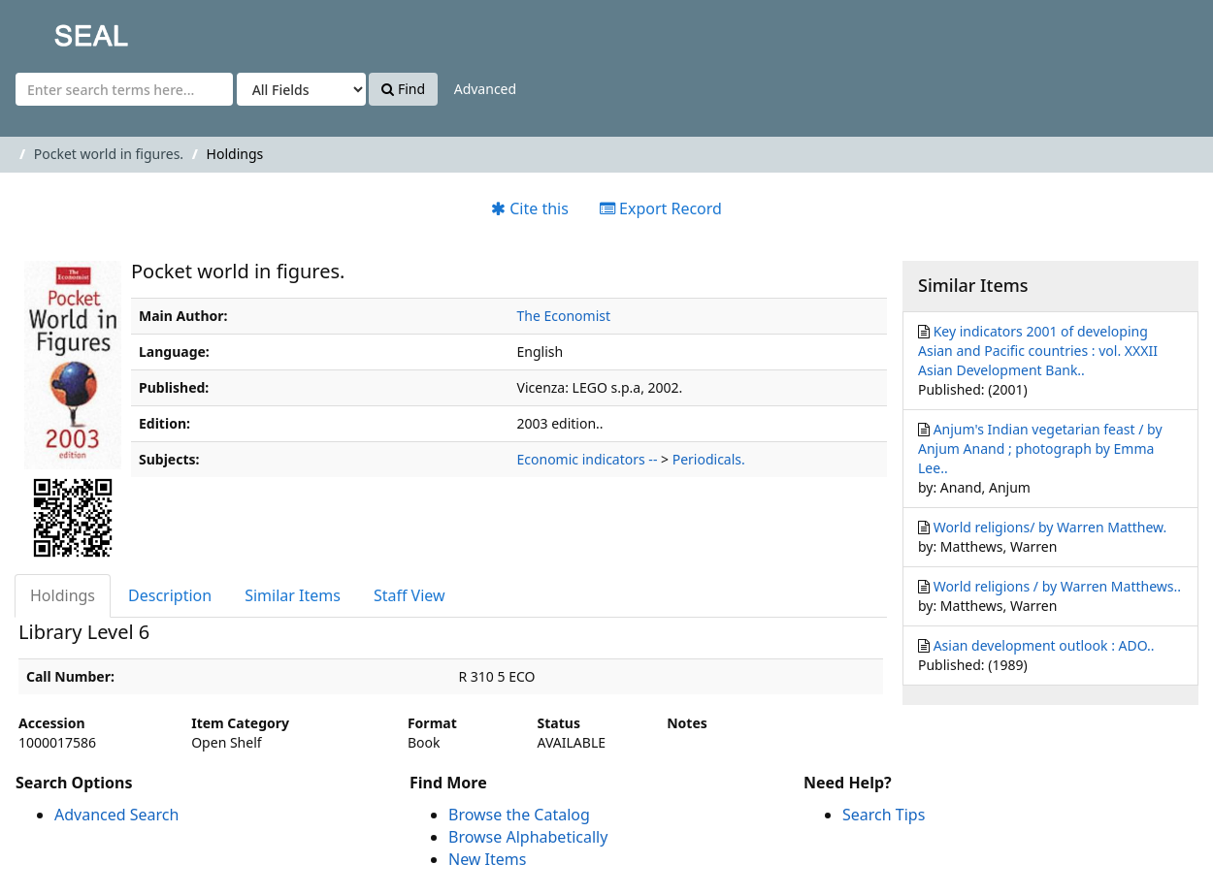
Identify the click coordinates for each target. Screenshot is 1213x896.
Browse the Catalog (519, 814)
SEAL (52, 29)
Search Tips (883, 814)
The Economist (564, 315)
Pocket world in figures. (108, 153)
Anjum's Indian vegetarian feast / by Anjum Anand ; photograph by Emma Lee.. (1040, 448)
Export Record (661, 208)
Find (403, 89)
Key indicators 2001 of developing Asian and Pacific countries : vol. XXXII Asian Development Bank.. (1038, 350)
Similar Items (293, 595)
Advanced (485, 89)
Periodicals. (708, 459)
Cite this (530, 208)
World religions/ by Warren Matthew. (1050, 527)
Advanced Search (116, 814)
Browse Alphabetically (527, 837)
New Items (487, 859)
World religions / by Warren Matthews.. (1057, 586)
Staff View (409, 595)
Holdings (62, 595)
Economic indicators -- (587, 459)
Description (170, 595)
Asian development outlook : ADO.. (1044, 645)
